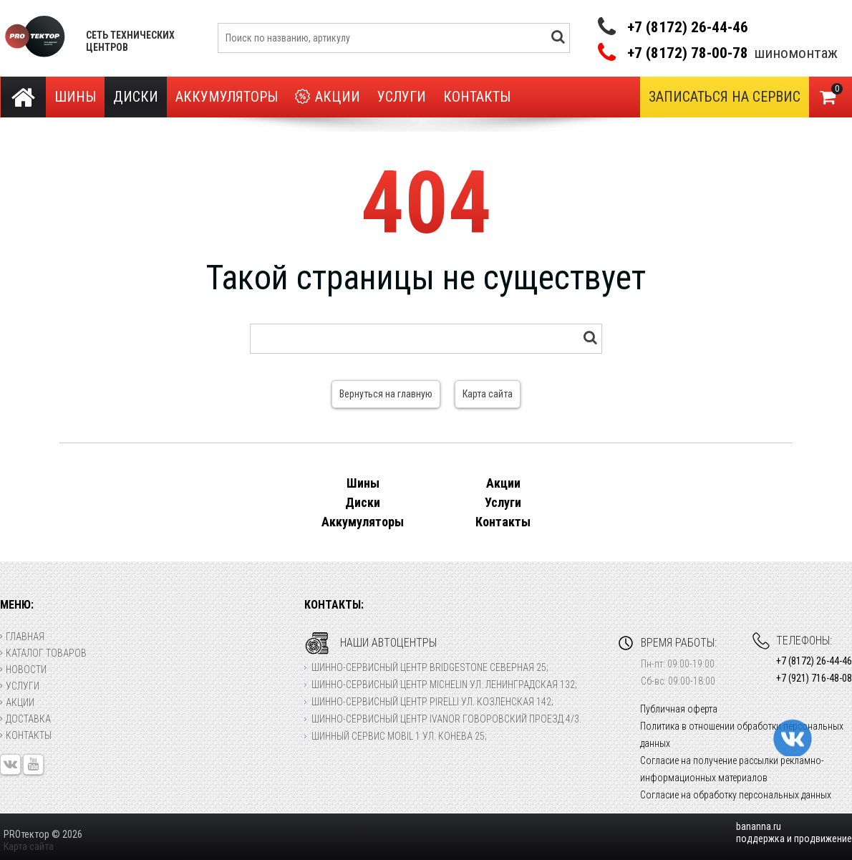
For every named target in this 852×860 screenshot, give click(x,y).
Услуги (401, 96)
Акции (327, 97)
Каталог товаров (43, 653)
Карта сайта (488, 394)
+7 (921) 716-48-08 (814, 678)
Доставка (25, 719)
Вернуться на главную (385, 394)
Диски (135, 96)
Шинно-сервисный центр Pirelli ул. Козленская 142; (432, 701)
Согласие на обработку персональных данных (735, 795)
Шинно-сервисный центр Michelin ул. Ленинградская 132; (444, 684)
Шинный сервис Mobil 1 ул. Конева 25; (399, 736)
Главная (22, 636)
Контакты (476, 96)
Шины (75, 96)
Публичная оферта (678, 709)
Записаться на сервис (724, 96)
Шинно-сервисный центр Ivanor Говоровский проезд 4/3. (446, 719)
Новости (23, 669)
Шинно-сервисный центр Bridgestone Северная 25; (429, 667)
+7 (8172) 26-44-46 (687, 27)
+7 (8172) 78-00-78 (687, 53)
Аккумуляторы (226, 96)
